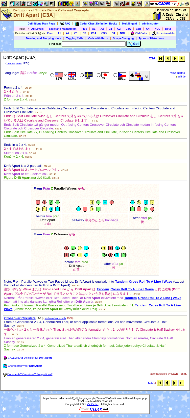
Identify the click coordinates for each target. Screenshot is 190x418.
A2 (102, 28)
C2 (119, 28)
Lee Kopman (13, 63)
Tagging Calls (74, 38)
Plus (84, 28)
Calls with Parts (98, 38)
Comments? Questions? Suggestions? (27, 374)
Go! (133, 44)
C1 (110, 28)
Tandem (121, 281)
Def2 (168, 28)
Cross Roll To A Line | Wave (150, 281)
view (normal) (178, 72)
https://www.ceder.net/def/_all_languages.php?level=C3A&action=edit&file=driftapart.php (95, 398)
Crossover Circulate (20, 318)
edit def (181, 76)
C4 (148, 28)
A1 (93, 28)
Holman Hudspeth (55, 318)
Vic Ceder (92, 404)
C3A (128, 28)
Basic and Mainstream (62, 28)
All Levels (37, 28)
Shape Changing (123, 38)
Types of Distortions (151, 38)
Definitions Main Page (41, 23)
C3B (138, 28)
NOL (157, 28)
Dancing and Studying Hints (43, 38)
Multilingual (129, 23)
